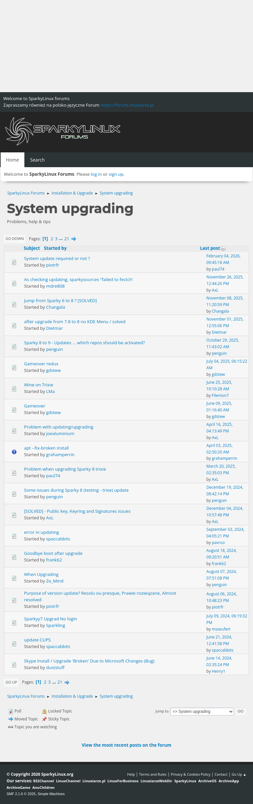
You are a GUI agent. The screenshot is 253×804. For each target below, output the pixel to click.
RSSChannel (43, 780)
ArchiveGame (18, 787)
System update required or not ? (57, 258)
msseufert (221, 629)
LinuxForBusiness (122, 780)
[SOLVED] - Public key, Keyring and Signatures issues (77, 511)
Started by (55, 248)
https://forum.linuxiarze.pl (127, 105)
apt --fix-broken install (46, 448)
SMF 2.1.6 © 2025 (21, 794)
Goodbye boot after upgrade (53, 553)
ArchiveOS (207, 780)
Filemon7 (220, 395)
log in (96, 174)
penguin (54, 349)
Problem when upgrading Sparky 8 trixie (65, 469)
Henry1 (218, 671)
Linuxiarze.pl (94, 780)
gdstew (53, 370)
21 (66, 239)
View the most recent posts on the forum (126, 745)
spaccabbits (58, 539)
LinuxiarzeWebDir (156, 780)
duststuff (55, 667)
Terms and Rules (153, 774)
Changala (55, 307)
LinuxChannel (68, 780)
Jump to (161, 711)
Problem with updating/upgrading (58, 427)
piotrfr (52, 265)
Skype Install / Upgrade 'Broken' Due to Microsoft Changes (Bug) (89, 661)
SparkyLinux (185, 780)
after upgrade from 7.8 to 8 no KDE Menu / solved (75, 321)
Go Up (11, 682)
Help (131, 774)
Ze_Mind (55, 581)
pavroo (218, 542)
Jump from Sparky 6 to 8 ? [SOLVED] (60, 300)
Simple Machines (51, 794)
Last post (213, 248)
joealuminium (60, 433)
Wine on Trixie (38, 385)
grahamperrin (60, 454)
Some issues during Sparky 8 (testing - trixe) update (76, 490)
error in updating (41, 532)
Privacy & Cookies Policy (190, 774)
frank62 (54, 560)
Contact (220, 774)
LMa (50, 391)
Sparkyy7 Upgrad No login (50, 619)
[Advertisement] (126, 46)
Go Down (15, 238)
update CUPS (37, 640)
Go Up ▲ (239, 774)
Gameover (34, 406)
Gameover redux (41, 364)
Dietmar (54, 328)
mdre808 (55, 286)
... (61, 239)
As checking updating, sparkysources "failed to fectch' (78, 279)
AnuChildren (43, 787)
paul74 (218, 269)
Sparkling (55, 625)
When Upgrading (41, 574)
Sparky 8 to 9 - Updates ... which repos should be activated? (84, 343)
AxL (215, 290)
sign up (116, 174)
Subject (32, 248)
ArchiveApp (228, 780)
